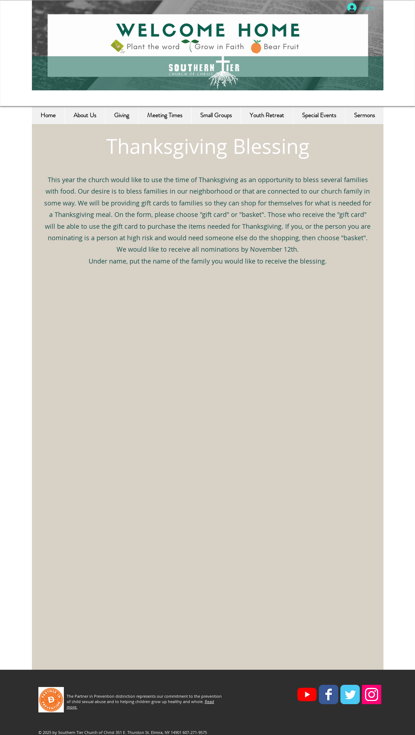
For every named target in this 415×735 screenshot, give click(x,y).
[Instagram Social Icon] (371, 694)
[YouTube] (307, 694)
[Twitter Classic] (350, 694)
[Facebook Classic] (328, 694)
